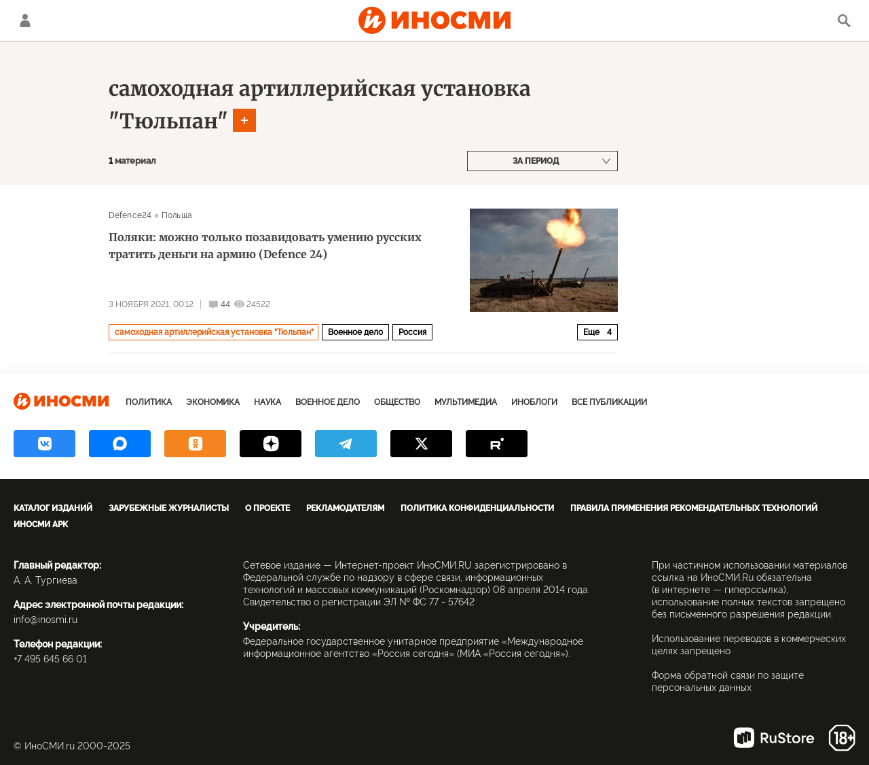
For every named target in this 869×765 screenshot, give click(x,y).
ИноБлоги (534, 402)
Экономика (213, 402)
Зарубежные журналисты (169, 508)
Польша (177, 215)
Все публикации (609, 402)
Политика (149, 402)
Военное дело (355, 332)
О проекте (267, 508)
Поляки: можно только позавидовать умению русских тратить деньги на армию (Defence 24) (265, 245)
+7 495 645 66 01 (50, 659)
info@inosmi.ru (45, 619)
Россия (412, 332)
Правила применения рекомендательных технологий (693, 508)
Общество (397, 402)
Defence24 (130, 215)
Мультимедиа (465, 402)
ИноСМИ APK (41, 524)
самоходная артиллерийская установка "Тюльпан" (214, 332)
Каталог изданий (53, 508)
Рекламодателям (345, 508)
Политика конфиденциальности (477, 508)
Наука (267, 402)
